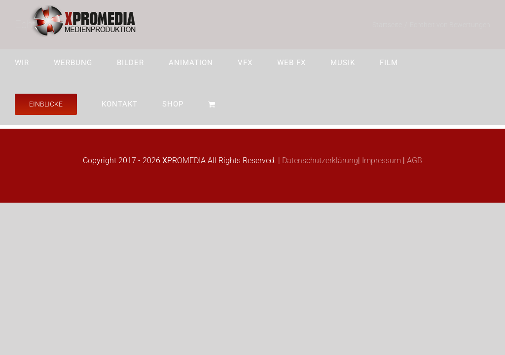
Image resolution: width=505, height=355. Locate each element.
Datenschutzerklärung (319, 160)
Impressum (380, 160)
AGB (413, 160)
